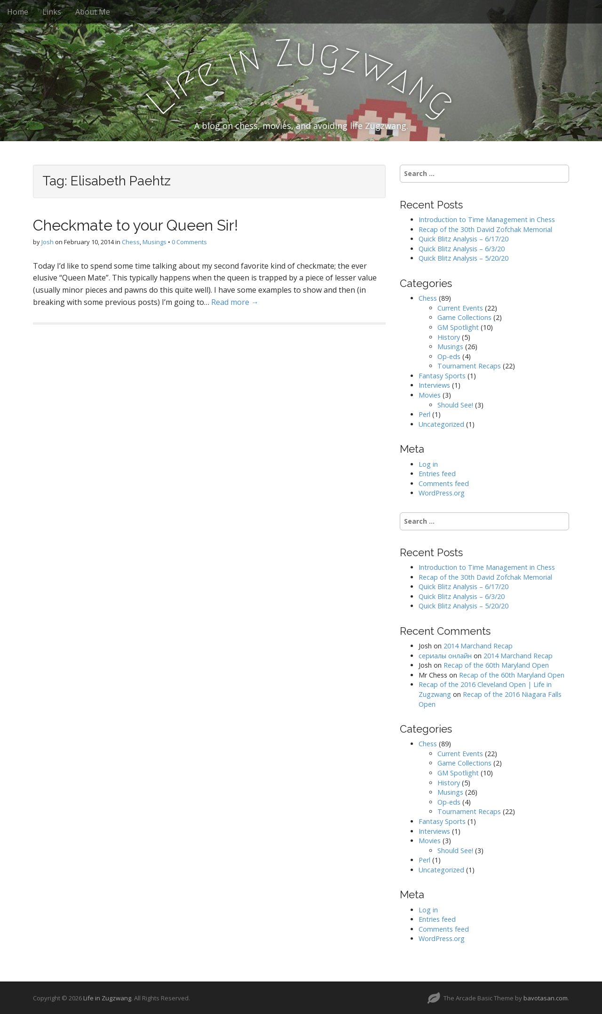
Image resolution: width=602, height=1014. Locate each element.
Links (51, 12)
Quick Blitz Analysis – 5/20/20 (463, 258)
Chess (131, 242)
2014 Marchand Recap (478, 645)
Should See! (455, 404)
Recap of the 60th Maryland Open (496, 665)
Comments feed (444, 483)
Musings (154, 242)
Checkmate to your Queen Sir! (135, 225)
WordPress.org (442, 492)
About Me (92, 12)
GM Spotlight (458, 327)
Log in (428, 464)
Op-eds (448, 356)
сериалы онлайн (445, 655)
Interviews (434, 385)
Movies (430, 395)
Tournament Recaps (469, 365)
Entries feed (437, 473)
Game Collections (464, 317)
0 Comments (189, 242)
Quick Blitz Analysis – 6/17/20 (463, 238)
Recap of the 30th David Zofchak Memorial (485, 229)
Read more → (235, 302)
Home (17, 12)
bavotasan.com (545, 998)
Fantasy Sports (442, 375)
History (448, 337)
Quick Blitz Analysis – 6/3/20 (462, 248)
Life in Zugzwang (107, 998)
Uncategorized (441, 424)
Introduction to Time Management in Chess (487, 219)
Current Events (460, 307)
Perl (424, 414)
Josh (47, 242)
